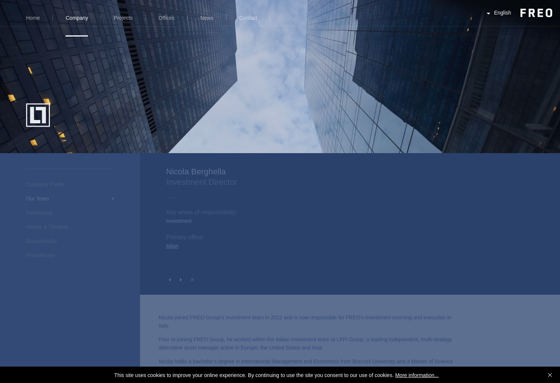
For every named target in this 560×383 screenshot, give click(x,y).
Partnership (39, 213)
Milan (172, 246)
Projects (123, 18)
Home (33, 18)
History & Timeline (47, 227)
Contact (248, 18)
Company (77, 18)
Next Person (181, 280)
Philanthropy (40, 255)
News (206, 18)
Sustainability (41, 241)
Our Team (37, 199)
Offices (166, 18)
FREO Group (518, 19)
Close (192, 280)
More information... (417, 375)
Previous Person (170, 280)
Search (285, 22)
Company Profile (45, 184)
